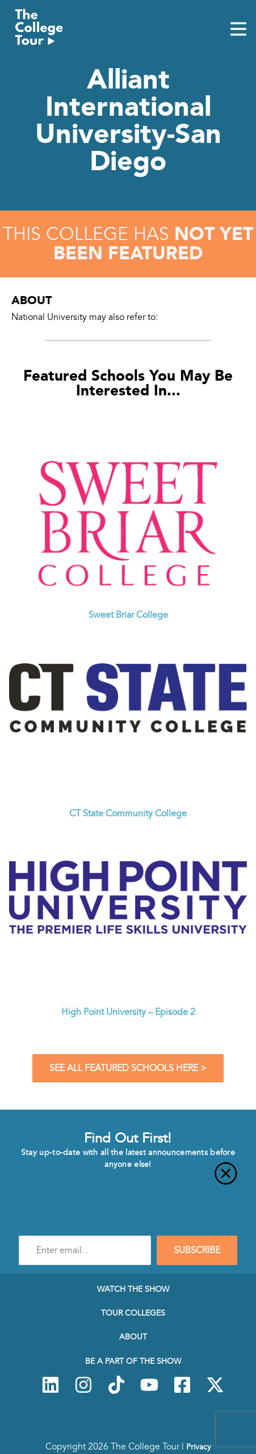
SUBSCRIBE (197, 1250)
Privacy (198, 1447)
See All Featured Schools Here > (128, 1068)
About (133, 1336)
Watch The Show (133, 1289)
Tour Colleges (133, 1313)
